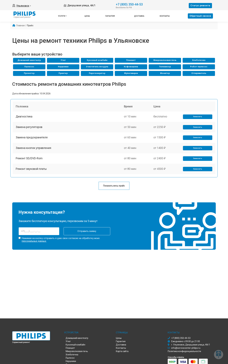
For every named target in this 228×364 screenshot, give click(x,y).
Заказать (197, 118)
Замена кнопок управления (33, 150)
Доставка (139, 16)
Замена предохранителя (32, 139)
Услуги (61, 16)
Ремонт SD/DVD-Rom (29, 161)
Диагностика (24, 117)
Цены (87, 16)
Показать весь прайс (114, 186)
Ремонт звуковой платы (31, 172)
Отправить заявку (84, 231)
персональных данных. (34, 240)
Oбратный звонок (200, 16)
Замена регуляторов (29, 128)
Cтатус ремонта (200, 5)
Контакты (165, 16)
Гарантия (110, 16)
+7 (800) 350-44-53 (129, 4)
